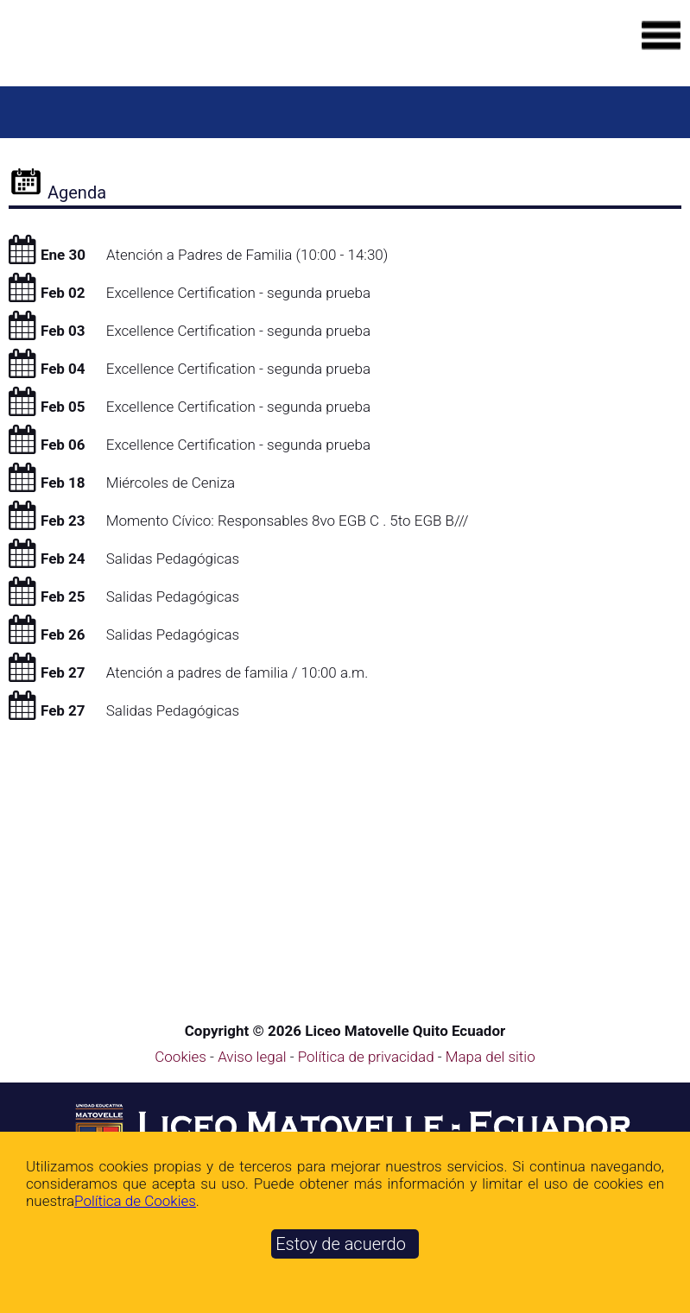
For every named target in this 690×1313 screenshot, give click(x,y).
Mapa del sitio (490, 1056)
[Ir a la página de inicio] (134, 49)
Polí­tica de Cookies (135, 1200)
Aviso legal (254, 1056)
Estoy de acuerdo (340, 1244)
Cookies (180, 1056)
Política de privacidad (368, 1056)
